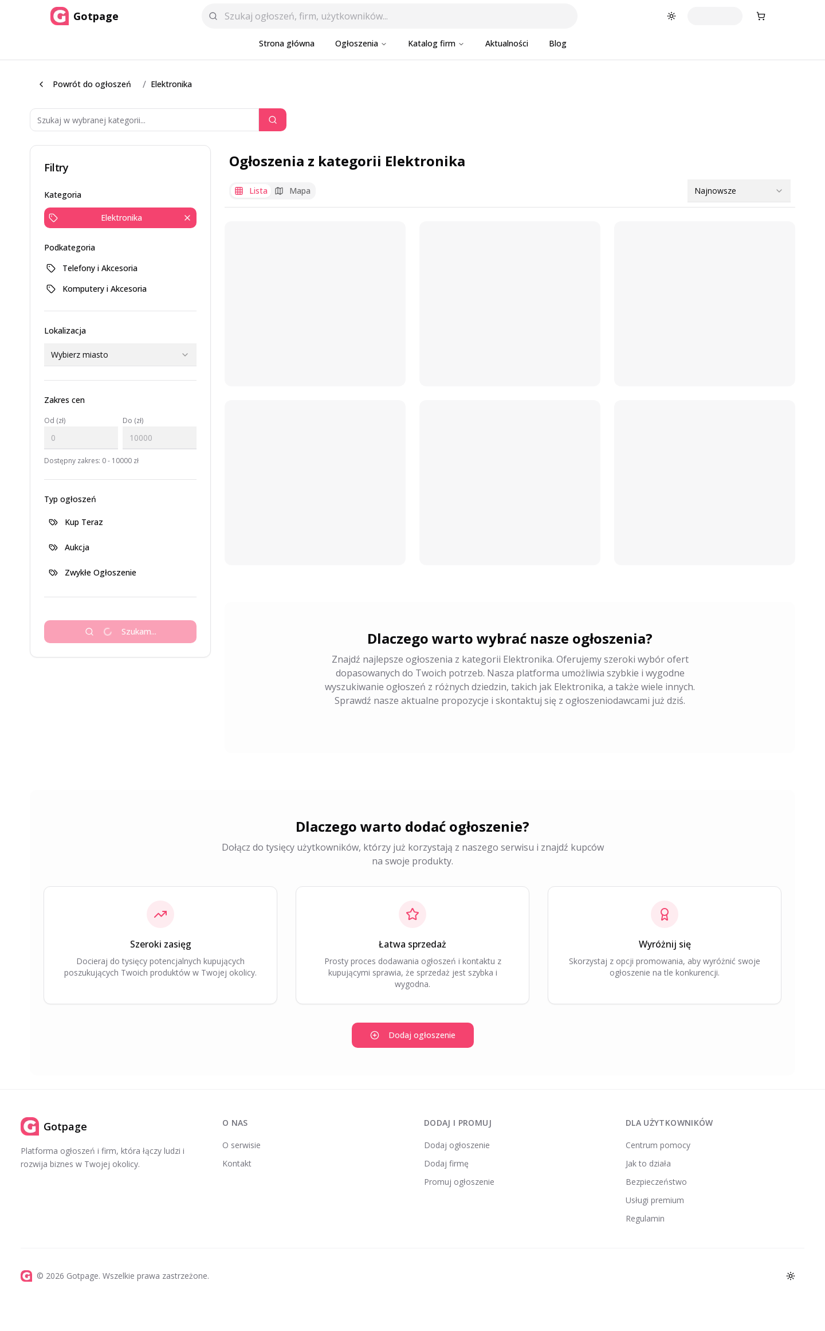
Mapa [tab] (292, 190)
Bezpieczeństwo (656, 1181)
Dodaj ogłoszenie (412, 1034)
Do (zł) (133, 420)
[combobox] (120, 354)
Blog (558, 43)
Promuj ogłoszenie (459, 1181)
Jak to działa (648, 1163)
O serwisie (241, 1145)
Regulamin (645, 1218)
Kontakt (237, 1163)
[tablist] (272, 190)
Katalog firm (436, 43)
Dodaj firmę (446, 1163)
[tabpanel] (510, 393)
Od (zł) (54, 420)
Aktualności (506, 43)
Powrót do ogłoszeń (84, 84)
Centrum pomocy (658, 1145)
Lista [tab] (251, 190)
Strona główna (287, 43)
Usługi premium (655, 1200)
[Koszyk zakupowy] (761, 16)
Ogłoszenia (361, 43)
